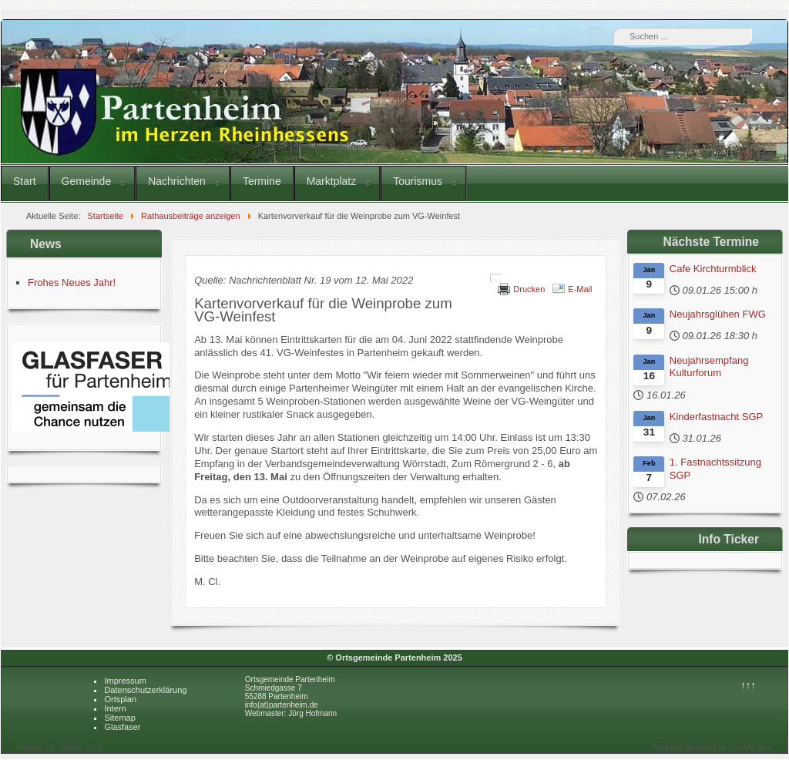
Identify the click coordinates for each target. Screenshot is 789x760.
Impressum (125, 680)
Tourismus (417, 181)
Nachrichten (177, 181)
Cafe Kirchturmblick (713, 268)
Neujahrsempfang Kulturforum (709, 367)
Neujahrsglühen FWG (718, 314)
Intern (115, 708)
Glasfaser (122, 726)
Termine (262, 181)
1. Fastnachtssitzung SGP (715, 468)
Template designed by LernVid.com (712, 748)
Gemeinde (87, 181)
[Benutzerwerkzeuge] (496, 278)
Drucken (529, 289)
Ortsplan (120, 699)
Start (24, 181)
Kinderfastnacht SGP (716, 416)
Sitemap (119, 717)
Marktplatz (332, 181)
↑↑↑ (748, 685)
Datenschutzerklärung (145, 689)
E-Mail (580, 289)
